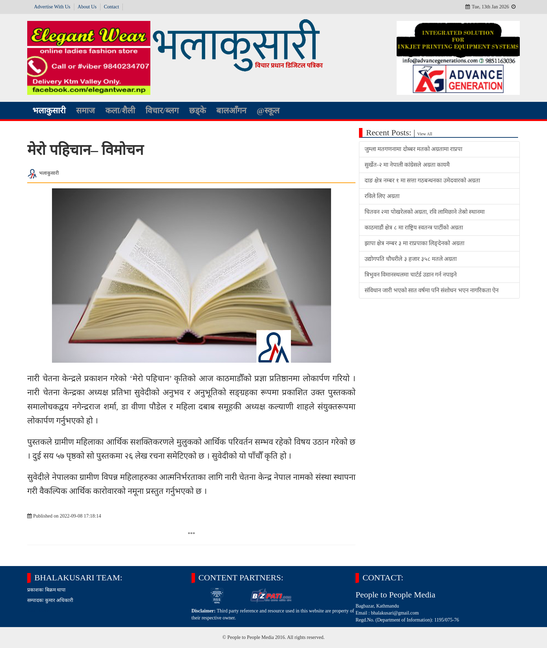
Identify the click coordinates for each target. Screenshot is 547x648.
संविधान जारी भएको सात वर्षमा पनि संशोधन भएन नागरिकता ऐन (432, 290)
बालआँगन (231, 110)
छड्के (197, 110)
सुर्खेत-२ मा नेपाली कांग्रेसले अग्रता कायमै (407, 164)
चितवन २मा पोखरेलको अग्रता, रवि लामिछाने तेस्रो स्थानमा (425, 212)
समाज (85, 110)
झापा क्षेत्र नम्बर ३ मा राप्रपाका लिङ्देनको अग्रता (414, 243)
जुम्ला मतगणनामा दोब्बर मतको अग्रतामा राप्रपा (413, 149)
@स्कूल (268, 110)
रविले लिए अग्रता (382, 196)
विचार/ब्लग (162, 110)
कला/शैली (120, 110)
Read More (38, 610)
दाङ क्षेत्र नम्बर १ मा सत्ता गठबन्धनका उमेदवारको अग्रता (422, 180)
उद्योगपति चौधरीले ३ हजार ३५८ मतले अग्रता (411, 259)
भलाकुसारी (49, 110)
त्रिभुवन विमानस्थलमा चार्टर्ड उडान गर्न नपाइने (411, 274)
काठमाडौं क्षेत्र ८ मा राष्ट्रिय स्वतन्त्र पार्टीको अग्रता (414, 227)
